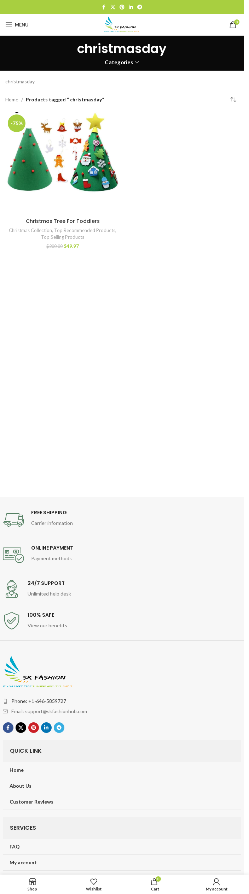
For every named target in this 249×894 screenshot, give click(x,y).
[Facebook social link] (104, 7)
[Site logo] (122, 24)
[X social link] (112, 7)
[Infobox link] (122, 520)
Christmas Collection (30, 230)
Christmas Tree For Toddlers (63, 221)
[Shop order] (233, 99)
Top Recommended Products (84, 230)
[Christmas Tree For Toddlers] (62, 163)
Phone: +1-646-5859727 (38, 701)
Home (11, 99)
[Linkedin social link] (131, 7)
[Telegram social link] (139, 7)
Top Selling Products (62, 237)
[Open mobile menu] (17, 25)
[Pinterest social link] (122, 7)
